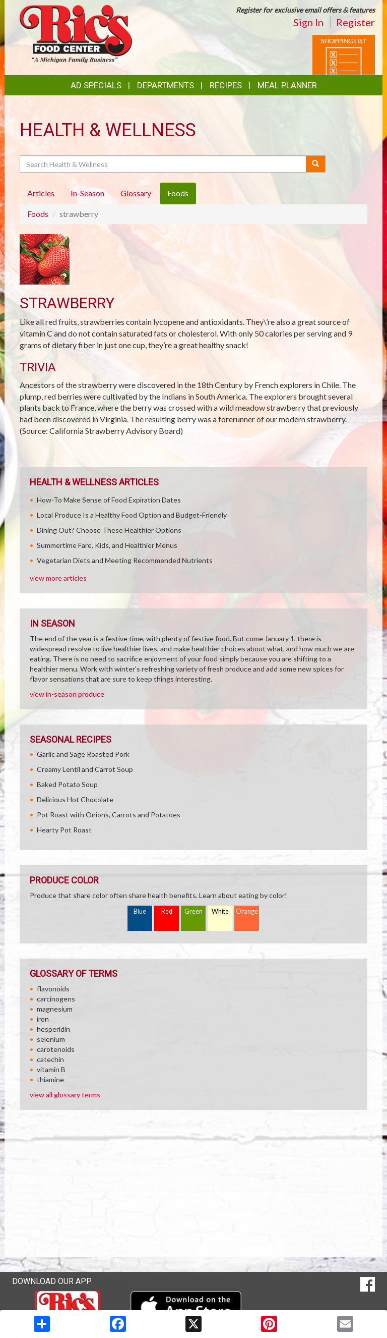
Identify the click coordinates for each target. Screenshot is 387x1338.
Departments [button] (165, 85)
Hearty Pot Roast (64, 829)
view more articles (58, 578)
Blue (140, 911)
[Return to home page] (76, 33)
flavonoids (53, 988)
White (220, 911)
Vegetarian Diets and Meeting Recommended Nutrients (125, 560)
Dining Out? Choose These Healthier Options (109, 530)
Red (166, 911)
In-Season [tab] (87, 193)
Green (193, 911)
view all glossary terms (65, 1094)
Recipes (226, 85)
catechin (50, 1059)
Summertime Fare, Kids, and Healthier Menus (107, 545)
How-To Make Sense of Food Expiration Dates (109, 499)
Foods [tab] (177, 193)
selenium (51, 1039)
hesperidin (53, 1029)
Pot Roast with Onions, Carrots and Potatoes (108, 814)
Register (355, 22)
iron (43, 1019)
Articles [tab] (40, 193)
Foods (37, 213)
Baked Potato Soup (67, 784)
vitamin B (51, 1069)
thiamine (50, 1079)
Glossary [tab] (135, 193)
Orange (247, 911)
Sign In (308, 22)
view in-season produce (67, 694)
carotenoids (56, 1049)
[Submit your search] (316, 164)
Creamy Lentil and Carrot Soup (85, 769)
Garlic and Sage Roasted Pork (83, 754)
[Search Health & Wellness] (163, 164)
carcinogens (56, 998)
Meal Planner (287, 85)
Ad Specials (96, 85)
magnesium (55, 1009)
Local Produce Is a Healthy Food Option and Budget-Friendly (132, 515)
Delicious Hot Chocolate (75, 799)
